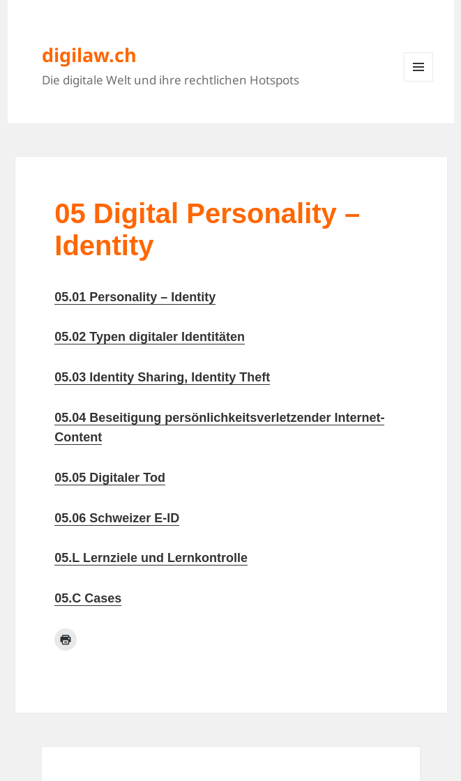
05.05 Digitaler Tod (109, 478)
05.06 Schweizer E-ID (116, 518)
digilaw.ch (89, 55)
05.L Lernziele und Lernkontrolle (151, 558)
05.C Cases (87, 598)
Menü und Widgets (419, 81)
